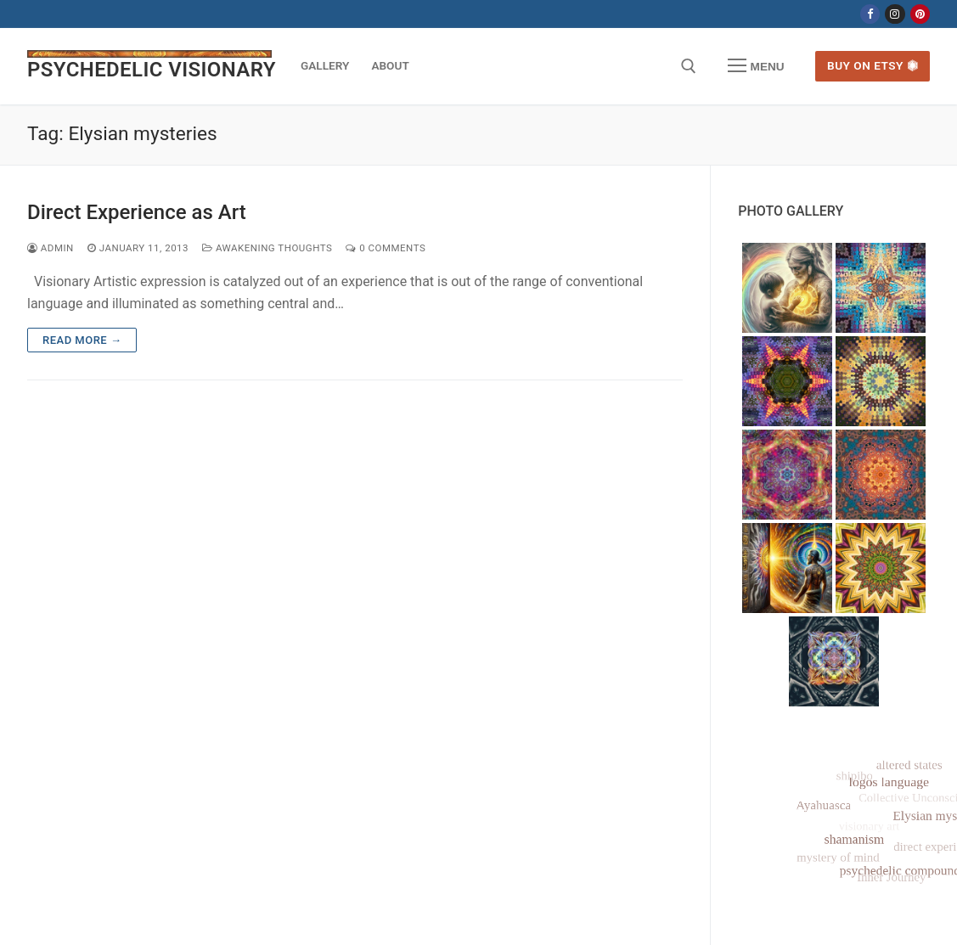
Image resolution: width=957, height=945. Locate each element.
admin (50, 248)
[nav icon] (756, 66)
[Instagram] (894, 14)
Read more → (81, 340)
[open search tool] (688, 66)
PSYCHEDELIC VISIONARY (151, 70)
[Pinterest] (920, 14)
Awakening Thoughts (267, 248)
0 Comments (385, 248)
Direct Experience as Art (136, 212)
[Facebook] (870, 14)
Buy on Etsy (872, 65)
